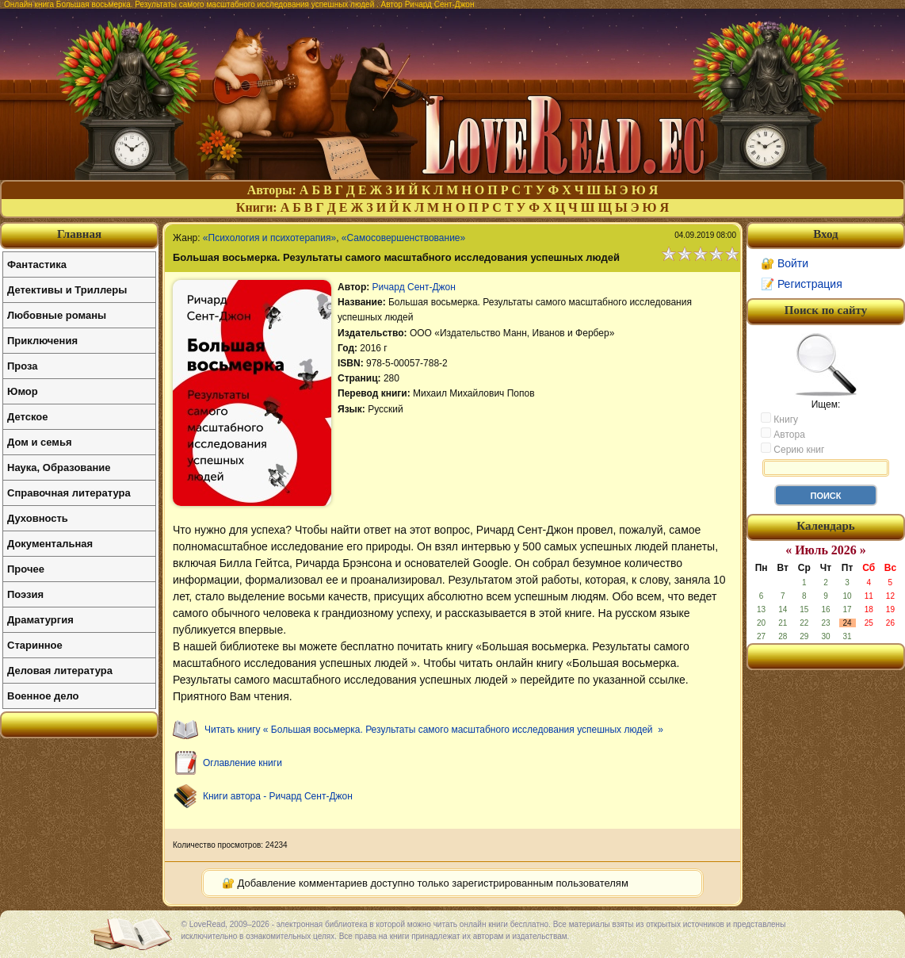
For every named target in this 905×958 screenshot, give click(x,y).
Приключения (42, 341)
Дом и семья (39, 442)
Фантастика (37, 264)
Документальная (50, 544)
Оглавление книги (242, 762)
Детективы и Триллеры (67, 290)
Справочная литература (69, 493)
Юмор (22, 391)
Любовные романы (56, 315)
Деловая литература (60, 670)
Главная (79, 234)
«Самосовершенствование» (403, 237)
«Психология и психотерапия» (269, 237)
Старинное (35, 645)
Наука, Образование (58, 467)
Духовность (37, 518)
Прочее (25, 569)
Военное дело (43, 696)
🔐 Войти (784, 263)
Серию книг (792, 449)
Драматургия (40, 620)
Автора (783, 433)
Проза (22, 366)
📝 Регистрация (801, 284)
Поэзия (25, 594)
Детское (27, 417)
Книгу (779, 418)
